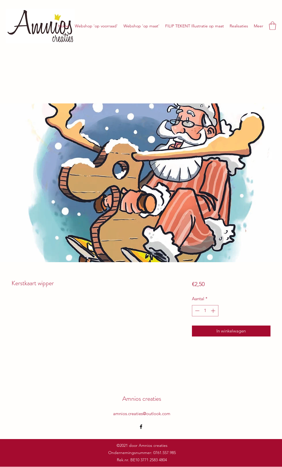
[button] (272, 26)
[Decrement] (197, 310)
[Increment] (214, 310)
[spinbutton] (205, 310)
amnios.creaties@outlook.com (141, 413)
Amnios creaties (141, 398)
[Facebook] (141, 427)
